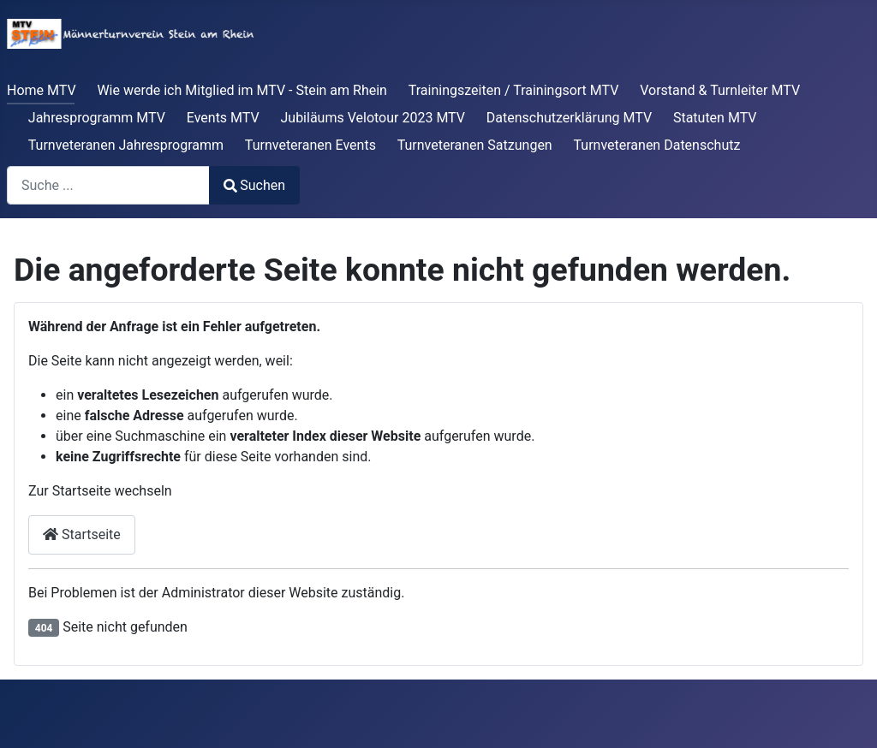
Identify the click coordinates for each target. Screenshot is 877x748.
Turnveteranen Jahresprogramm (126, 145)
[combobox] (108, 185)
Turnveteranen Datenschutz (657, 145)
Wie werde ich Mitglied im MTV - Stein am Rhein (242, 90)
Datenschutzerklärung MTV (569, 118)
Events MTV (223, 118)
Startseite (82, 534)
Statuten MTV (715, 118)
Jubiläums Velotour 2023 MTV (372, 118)
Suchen (254, 185)
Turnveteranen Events (310, 145)
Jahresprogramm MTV (96, 118)
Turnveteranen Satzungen (474, 145)
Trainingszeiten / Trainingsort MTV (514, 90)
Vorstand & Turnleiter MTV (720, 90)
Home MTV (41, 90)
